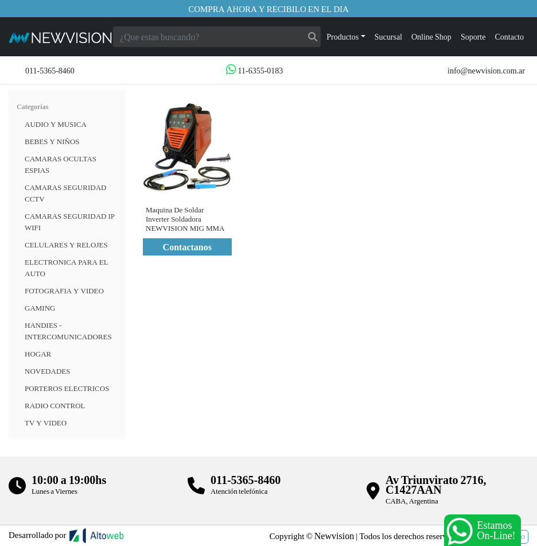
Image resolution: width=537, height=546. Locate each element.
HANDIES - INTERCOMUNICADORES (68, 330)
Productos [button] (342, 36)
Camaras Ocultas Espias (60, 164)
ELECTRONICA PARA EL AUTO (66, 267)
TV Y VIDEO (46, 422)
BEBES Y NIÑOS (52, 141)
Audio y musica (56, 124)
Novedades (47, 370)
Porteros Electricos (67, 388)
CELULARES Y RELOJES (66, 244)
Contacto (509, 36)
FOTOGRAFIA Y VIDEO (64, 290)
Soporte (473, 36)
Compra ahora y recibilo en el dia (268, 8)
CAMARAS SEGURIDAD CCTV (65, 193)
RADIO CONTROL (55, 405)
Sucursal (388, 36)
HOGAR (38, 353)
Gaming (40, 307)
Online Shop (431, 36)
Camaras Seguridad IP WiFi (70, 221)
